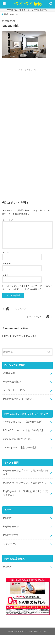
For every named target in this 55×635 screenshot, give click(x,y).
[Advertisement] (27, 102)
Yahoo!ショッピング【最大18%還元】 (23, 421)
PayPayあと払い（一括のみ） (19, 398)
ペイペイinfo (27, 4)
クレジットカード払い (15, 390)
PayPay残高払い (12, 381)
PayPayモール (10, 526)
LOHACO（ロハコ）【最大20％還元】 (23, 430)
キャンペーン (10, 543)
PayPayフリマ (10, 535)
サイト (5, 275)
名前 (5, 252)
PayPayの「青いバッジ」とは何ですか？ (25, 482)
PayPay (7, 517)
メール (6, 263)
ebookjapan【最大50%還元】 (18, 439)
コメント (7, 220)
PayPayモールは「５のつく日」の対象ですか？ (26, 472)
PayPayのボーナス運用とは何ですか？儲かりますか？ (26, 493)
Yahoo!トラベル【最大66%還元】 (21, 447)
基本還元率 (9, 373)
